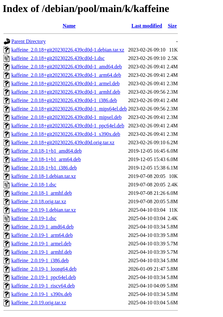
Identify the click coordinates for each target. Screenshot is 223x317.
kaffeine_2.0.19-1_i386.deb (40, 260)
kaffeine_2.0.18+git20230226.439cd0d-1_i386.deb (64, 100)
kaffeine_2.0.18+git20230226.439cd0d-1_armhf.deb (65, 92)
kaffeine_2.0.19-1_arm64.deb (42, 235)
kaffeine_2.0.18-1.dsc (33, 184)
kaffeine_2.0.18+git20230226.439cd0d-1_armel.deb (65, 83)
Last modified (146, 26)
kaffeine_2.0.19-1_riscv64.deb (43, 285)
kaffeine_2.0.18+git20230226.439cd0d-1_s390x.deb (65, 134)
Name (69, 26)
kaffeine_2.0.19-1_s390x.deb (41, 294)
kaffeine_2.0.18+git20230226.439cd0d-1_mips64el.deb (69, 109)
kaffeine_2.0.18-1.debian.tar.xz (43, 176)
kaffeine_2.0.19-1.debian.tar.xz (43, 210)
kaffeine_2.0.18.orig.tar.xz (38, 201)
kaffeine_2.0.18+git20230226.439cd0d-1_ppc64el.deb (67, 125)
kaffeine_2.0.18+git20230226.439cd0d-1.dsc (58, 58)
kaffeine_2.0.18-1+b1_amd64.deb (46, 151)
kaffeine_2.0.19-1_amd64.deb (42, 226)
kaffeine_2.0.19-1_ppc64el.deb (43, 277)
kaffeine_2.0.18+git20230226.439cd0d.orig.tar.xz (62, 142)
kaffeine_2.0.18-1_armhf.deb (41, 193)
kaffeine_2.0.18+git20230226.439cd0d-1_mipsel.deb (66, 117)
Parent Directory (28, 41)
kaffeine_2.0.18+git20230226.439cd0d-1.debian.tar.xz (67, 50)
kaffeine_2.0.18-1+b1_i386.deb (44, 167)
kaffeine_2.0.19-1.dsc (33, 218)
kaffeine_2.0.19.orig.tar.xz (38, 302)
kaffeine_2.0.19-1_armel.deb (41, 243)
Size (172, 26)
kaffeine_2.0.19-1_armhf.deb (41, 252)
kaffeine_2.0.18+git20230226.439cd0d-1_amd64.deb (66, 66)
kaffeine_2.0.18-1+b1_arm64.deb (46, 159)
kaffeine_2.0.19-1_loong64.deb (43, 269)
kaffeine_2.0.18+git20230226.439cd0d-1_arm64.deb (66, 75)
